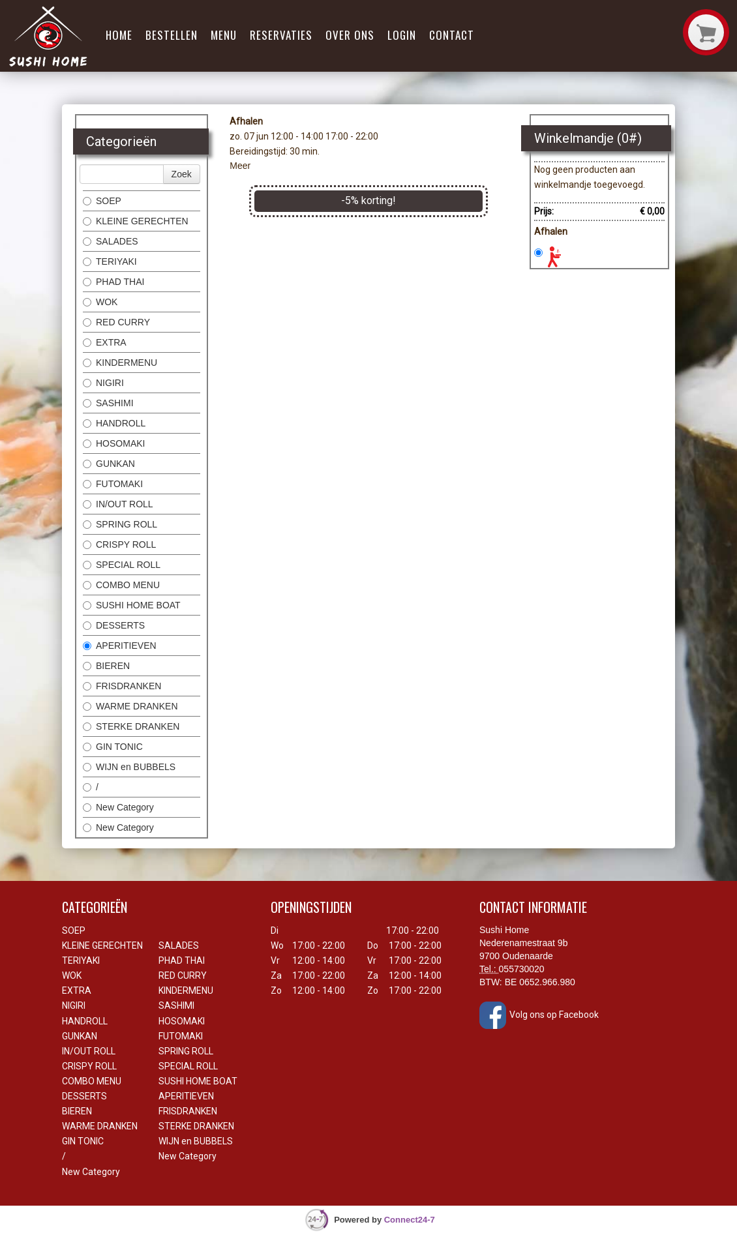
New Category (118, 807)
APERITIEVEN (120, 645)
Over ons (349, 35)
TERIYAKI (110, 261)
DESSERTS (114, 625)
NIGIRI (103, 383)
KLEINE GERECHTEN (135, 221)
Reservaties (281, 35)
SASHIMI (108, 403)
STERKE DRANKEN (131, 726)
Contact (451, 35)
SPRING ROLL (120, 524)
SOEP (102, 201)
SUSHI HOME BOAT (132, 605)
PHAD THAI (113, 281)
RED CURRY (116, 322)
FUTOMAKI (113, 484)
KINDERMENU (120, 362)
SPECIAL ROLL (121, 564)
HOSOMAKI (114, 443)
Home (119, 35)
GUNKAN (109, 463)
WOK (100, 302)
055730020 (522, 969)
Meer (240, 165)
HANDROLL (114, 423)
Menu (224, 35)
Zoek (182, 174)
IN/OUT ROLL (118, 504)
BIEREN (106, 666)
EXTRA (105, 342)
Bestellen (171, 35)
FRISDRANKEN (122, 686)
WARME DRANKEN (130, 706)
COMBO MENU (121, 585)
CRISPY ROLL (119, 544)
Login (401, 35)
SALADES (110, 241)
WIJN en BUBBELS (129, 767)
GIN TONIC (113, 746)
